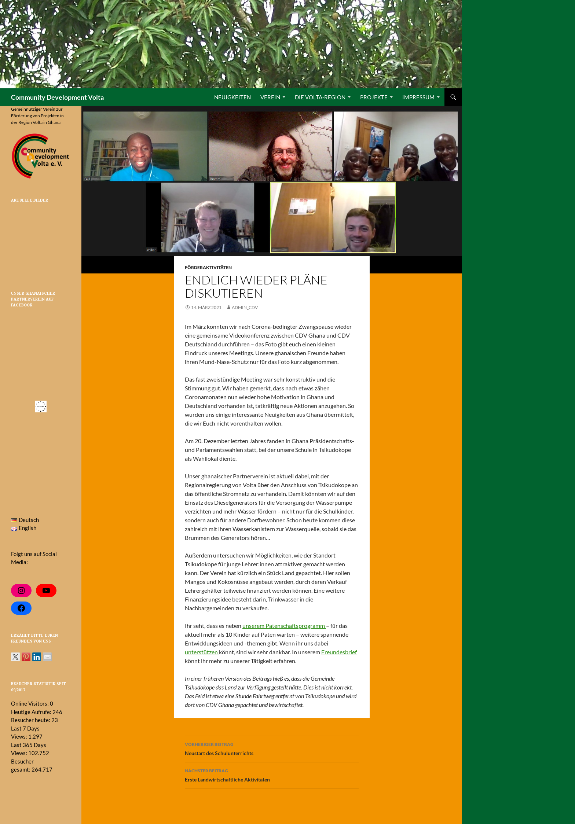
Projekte (374, 97)
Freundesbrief (339, 651)
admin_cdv (245, 307)
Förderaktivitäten (208, 267)
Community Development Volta (57, 97)
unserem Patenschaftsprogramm (284, 625)
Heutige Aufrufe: (31, 712)
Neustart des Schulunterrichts (272, 748)
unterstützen (202, 651)
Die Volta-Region (320, 97)
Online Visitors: (30, 703)
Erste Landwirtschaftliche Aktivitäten (272, 774)
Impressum (418, 97)
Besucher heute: (31, 720)
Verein (270, 97)
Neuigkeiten (232, 97)
